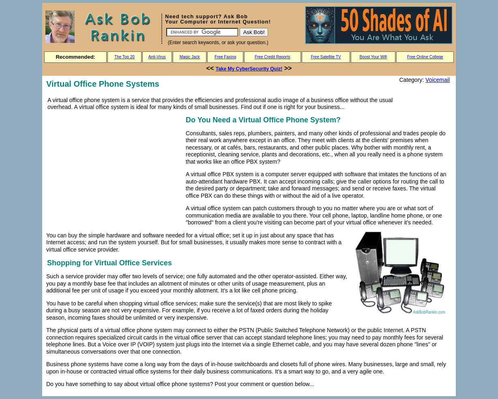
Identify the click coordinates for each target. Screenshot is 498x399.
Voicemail (437, 80)
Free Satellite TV (326, 57)
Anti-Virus (157, 57)
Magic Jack (190, 57)
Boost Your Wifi (373, 57)
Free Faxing (225, 57)
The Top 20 (124, 57)
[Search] (202, 32)
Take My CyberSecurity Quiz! (249, 69)
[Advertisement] (114, 171)
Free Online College (425, 57)
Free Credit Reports (272, 57)
